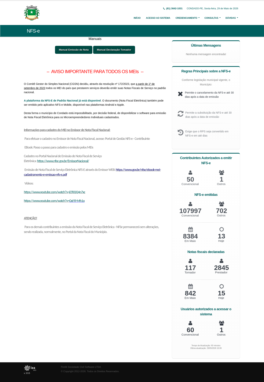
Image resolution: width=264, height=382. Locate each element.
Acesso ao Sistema (158, 18)
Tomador (190, 275)
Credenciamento (186, 18)
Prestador (221, 274)
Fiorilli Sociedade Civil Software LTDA (81, 367)
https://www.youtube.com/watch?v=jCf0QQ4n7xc (54, 192)
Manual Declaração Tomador (114, 49)
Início (137, 18)
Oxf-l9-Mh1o (77, 201)
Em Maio (190, 243)
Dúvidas (231, 18)
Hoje (221, 243)
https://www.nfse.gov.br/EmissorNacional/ (63, 161)
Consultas (211, 18)
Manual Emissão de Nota (74, 49)
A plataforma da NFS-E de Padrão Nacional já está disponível (62, 100)
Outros (221, 218)
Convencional (190, 218)
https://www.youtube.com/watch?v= (46, 201)
